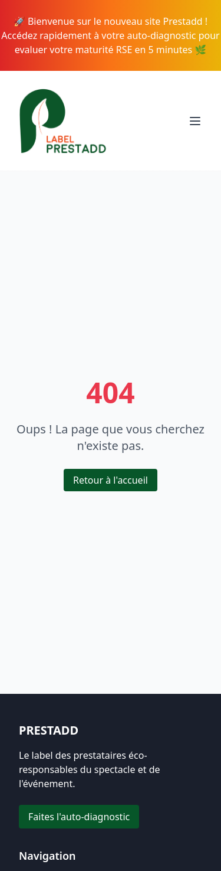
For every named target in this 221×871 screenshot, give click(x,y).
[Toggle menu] (195, 121)
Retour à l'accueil (110, 480)
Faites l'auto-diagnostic (79, 816)
